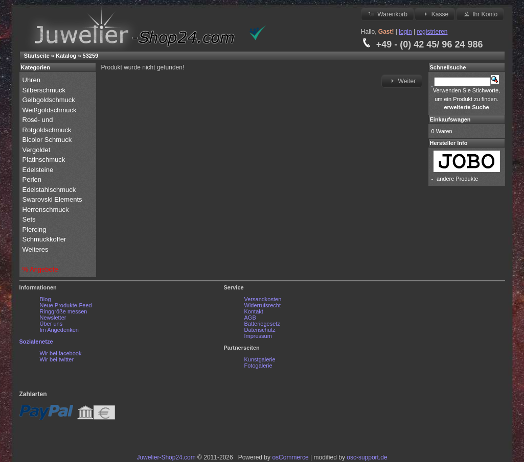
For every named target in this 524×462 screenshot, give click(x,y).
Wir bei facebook (61, 353)
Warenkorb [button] (387, 14)
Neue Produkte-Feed (66, 305)
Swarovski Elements (52, 199)
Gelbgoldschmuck (49, 100)
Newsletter (53, 317)
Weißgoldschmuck (50, 110)
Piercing (34, 229)
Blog (45, 299)
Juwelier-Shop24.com (165, 457)
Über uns (51, 324)
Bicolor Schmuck (48, 139)
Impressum (258, 336)
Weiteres (36, 249)
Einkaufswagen (450, 119)
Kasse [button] (434, 14)
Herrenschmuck (46, 209)
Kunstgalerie (260, 359)
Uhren (32, 80)
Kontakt (253, 311)
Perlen (32, 179)
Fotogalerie (258, 365)
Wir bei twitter (57, 359)
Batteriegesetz (262, 324)
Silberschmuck (44, 90)
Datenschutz (260, 330)
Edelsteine (38, 170)
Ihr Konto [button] (480, 14)
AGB (250, 317)
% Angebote (40, 269)
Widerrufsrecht (262, 305)
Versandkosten (263, 299)
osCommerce (290, 457)
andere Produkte (457, 179)
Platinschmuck (44, 159)
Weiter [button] (402, 81)
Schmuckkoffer (44, 239)
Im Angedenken (59, 330)
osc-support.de (367, 457)
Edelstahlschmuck (49, 189)
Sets (29, 219)
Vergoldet (37, 150)
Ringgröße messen (63, 311)
